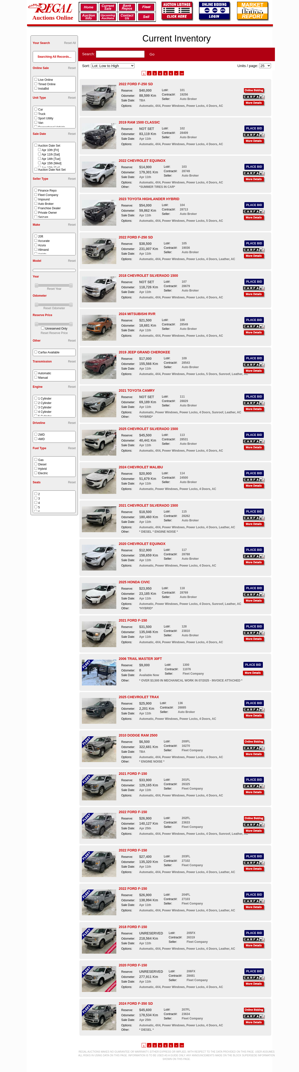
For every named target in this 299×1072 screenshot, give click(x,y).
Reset (72, 68)
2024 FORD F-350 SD (136, 1003)
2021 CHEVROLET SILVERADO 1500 (148, 505)
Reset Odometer (54, 308)
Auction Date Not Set (52, 169)
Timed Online (47, 84)
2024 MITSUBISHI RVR (137, 314)
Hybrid (42, 469)
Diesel (42, 464)
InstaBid (43, 88)
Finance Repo (47, 190)
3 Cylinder (44, 407)
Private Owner (47, 212)
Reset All (70, 43)
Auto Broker (46, 204)
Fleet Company (48, 195)
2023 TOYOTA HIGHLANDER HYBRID (149, 199)
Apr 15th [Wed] (51, 163)
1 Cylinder (44, 398)
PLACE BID (254, 128)
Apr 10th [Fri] (50, 150)
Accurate (44, 241)
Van (40, 123)
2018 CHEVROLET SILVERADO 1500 (148, 276)
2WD (41, 434)
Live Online (45, 80)
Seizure (43, 217)
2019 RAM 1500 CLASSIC (139, 122)
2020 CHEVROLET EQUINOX (142, 544)
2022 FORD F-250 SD (136, 84)
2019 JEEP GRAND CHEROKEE (144, 352)
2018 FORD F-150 (133, 927)
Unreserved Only (56, 328)
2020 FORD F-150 (133, 965)
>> (181, 73)
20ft (40, 236)
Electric (43, 473)
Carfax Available (49, 352)
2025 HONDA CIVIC (134, 582)
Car (40, 109)
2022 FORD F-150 (133, 812)
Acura (42, 245)
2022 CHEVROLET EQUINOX (142, 161)
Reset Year (54, 289)
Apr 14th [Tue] (51, 159)
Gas (41, 460)
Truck (41, 114)
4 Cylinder (44, 412)
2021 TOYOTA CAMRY (137, 390)
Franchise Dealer (49, 208)
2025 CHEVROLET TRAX (139, 697)
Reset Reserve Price (54, 333)
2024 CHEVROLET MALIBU (141, 467)
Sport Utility (45, 118)
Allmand (43, 249)
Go (152, 54)
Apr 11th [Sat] (51, 154)
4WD (41, 439)
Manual (43, 377)
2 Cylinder (44, 403)
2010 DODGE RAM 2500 (138, 735)
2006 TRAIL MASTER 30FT (140, 659)
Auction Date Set (49, 145)
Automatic (44, 373)
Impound (44, 199)
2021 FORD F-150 (133, 620)
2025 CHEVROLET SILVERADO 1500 (148, 429)
